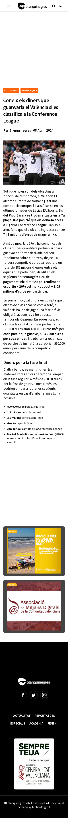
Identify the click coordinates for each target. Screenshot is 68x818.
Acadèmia (36, 723)
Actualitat (22, 715)
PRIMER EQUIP (29, 90)
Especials (17, 723)
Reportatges (45, 715)
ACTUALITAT (11, 90)
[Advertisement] (34, 51)
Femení (53, 723)
